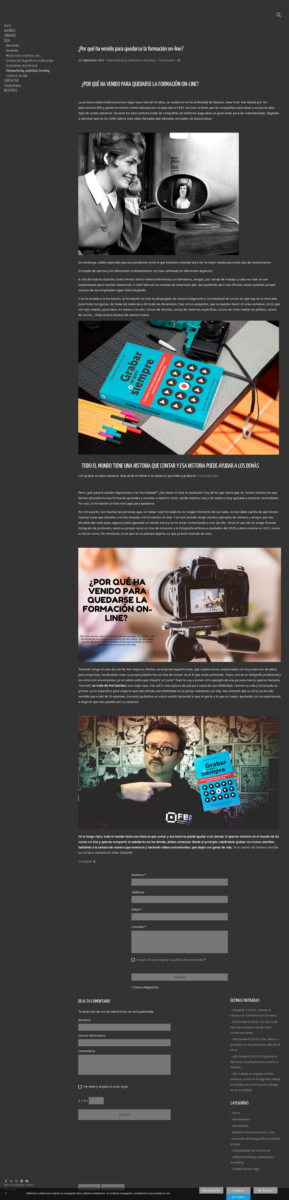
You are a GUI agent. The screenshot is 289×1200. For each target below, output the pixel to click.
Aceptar (238, 1197)
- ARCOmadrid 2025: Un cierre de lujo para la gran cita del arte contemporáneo (254, 1027)
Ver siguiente (112, 1187)
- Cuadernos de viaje (244, 1169)
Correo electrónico (91, 1035)
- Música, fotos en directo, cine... (253, 1132)
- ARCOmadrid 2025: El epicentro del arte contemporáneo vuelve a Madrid (254, 1061)
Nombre (138, 875)
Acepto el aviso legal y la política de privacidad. (170, 960)
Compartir (87, 861)
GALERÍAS (9, 31)
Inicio (7, 26)
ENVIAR (179, 977)
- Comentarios (165, 60)
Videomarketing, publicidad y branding (28, 70)
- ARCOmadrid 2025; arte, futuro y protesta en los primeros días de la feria (255, 1044)
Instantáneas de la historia (21, 65)
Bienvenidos (13, 45)
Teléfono (137, 892)
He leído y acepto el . (105, 1086)
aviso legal (120, 1086)
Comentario (86, 1051)
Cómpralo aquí (207, 476)
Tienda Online (12, 86)
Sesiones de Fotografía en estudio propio (29, 60)
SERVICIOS (10, 36)
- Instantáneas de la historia (250, 1150)
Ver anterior (89, 1187)
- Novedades (239, 1126)
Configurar (238, 1190)
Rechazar (265, 1190)
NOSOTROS (10, 90)
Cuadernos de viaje (16, 75)
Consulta (138, 927)
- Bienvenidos (240, 1119)
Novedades (12, 50)
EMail (136, 909)
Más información (211, 1190)
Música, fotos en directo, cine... (23, 55)
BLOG (7, 41)
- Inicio (235, 1113)
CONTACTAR (11, 81)
